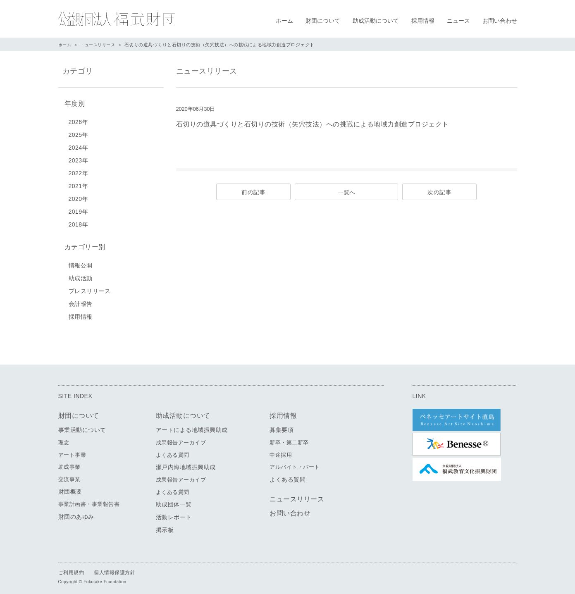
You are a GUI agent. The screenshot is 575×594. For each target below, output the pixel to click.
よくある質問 (172, 451)
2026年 (78, 120)
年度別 (72, 102)
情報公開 (81, 262)
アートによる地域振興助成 (192, 426)
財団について (322, 20)
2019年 (78, 210)
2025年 (78, 133)
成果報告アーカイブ (181, 439)
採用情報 (422, 20)
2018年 (78, 222)
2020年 (78, 197)
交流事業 (69, 476)
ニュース (458, 20)
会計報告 (81, 300)
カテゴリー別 (82, 244)
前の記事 (253, 192)
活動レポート (174, 514)
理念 (63, 439)
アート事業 (72, 451)
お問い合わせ (499, 20)
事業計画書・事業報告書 (89, 501)
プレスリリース (90, 287)
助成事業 (69, 463)
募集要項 (281, 426)
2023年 (78, 158)
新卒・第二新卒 (289, 439)
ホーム (284, 20)
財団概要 (70, 488)
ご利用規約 (71, 569)
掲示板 (165, 526)
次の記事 (439, 192)
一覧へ (346, 192)
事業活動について (82, 426)
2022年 (78, 171)
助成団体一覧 (174, 501)
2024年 (78, 146)
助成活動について (376, 20)
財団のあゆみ (76, 513)
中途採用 (281, 451)
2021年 (78, 184)
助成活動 (81, 275)
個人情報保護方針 (114, 569)
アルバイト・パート (295, 463)
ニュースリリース (100, 44)
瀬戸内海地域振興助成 (186, 463)
